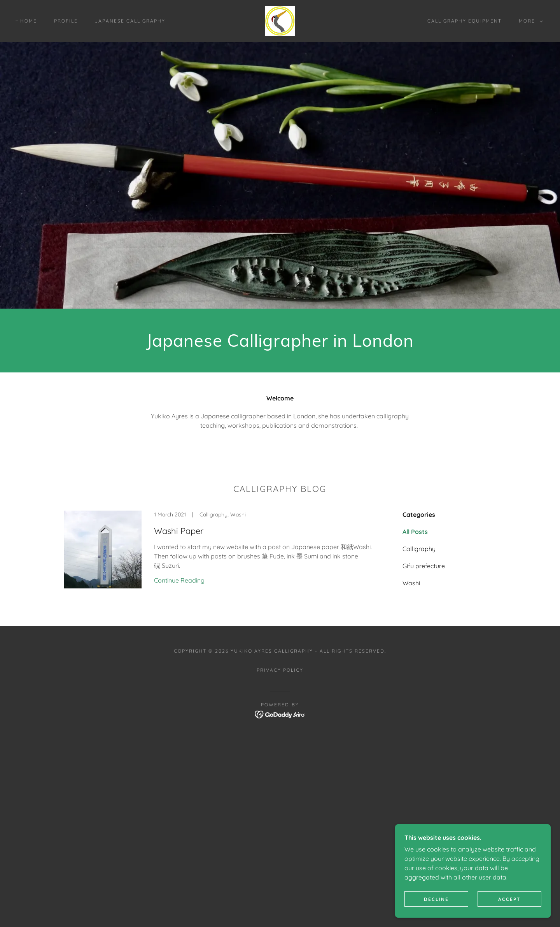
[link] (280, 20)
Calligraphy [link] (419, 549)
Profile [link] (66, 21)
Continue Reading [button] (179, 580)
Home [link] (28, 21)
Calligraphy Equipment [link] (464, 21)
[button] (529, 21)
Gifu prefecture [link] (423, 566)
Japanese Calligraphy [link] (130, 21)
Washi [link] (411, 583)
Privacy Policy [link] (280, 670)
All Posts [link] (415, 531)
